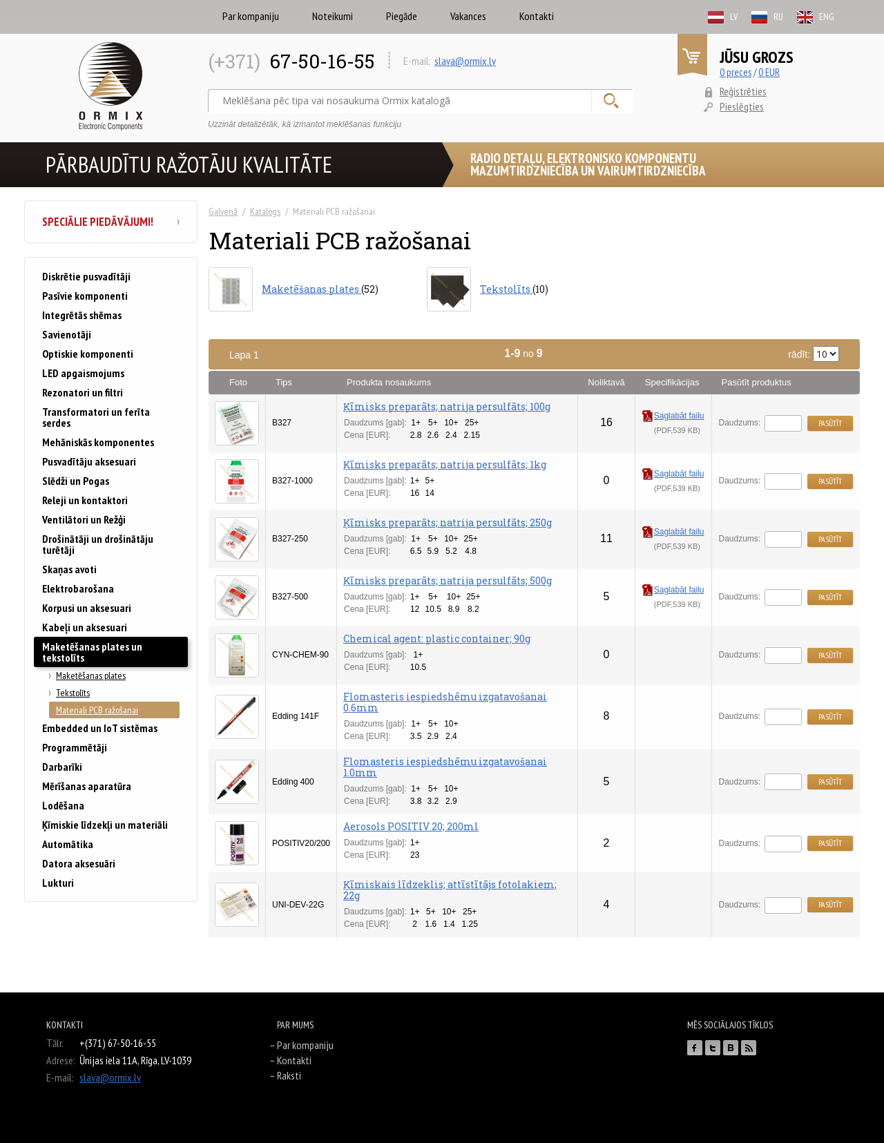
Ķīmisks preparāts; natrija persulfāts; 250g (447, 522)
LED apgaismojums (83, 373)
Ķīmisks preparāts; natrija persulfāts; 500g (447, 580)
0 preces (735, 72)
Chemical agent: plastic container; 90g (436, 638)
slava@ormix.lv (465, 61)
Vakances (468, 16)
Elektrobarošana (78, 588)
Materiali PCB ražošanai (97, 710)
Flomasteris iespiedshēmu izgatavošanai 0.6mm (445, 702)
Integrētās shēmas (82, 315)
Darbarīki (62, 767)
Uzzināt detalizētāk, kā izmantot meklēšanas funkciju (304, 124)
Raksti (289, 1075)
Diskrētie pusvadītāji (86, 276)
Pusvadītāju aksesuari (89, 461)
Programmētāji (74, 747)
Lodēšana (63, 805)
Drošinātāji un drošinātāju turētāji (97, 544)
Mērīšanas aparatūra (86, 786)
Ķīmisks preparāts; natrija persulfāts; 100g (446, 406)
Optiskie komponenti (87, 354)
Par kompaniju (250, 16)
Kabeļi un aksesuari (84, 627)
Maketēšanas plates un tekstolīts (92, 652)
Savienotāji (66, 334)
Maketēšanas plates (91, 675)
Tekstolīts (73, 692)
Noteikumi (332, 16)
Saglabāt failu (673, 416)
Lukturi (58, 883)
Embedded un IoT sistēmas (99, 728)
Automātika (67, 844)
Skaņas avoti (69, 569)
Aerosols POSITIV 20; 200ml (411, 826)
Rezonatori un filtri (82, 392)
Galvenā (223, 211)
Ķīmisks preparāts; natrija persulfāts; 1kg (444, 464)
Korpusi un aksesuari (86, 608)
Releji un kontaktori (85, 500)
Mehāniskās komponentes (98, 442)
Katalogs (265, 211)
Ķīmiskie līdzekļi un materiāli (105, 825)
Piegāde (401, 16)
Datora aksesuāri (78, 863)
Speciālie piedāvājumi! (111, 221)
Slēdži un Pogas (75, 481)
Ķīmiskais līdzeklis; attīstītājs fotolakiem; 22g (450, 890)
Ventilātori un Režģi (84, 519)
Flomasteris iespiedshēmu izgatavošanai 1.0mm (445, 767)
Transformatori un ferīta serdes (96, 417)
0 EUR (769, 72)
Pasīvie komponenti (85, 295)
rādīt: (813, 354)
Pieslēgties (742, 106)
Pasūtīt (830, 423)
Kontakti (536, 16)
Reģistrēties (743, 91)
